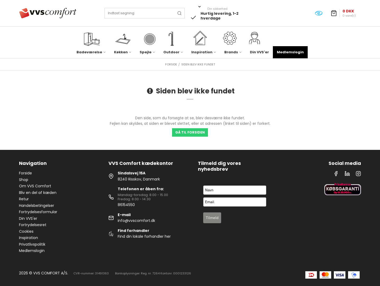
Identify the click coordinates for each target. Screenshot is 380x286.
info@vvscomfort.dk (136, 220)
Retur (24, 199)
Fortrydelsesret (32, 224)
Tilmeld (212, 217)
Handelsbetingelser (36, 205)
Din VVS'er (259, 52)
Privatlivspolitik (32, 244)
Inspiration (28, 237)
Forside (25, 173)
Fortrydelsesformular (38, 211)
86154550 (126, 204)
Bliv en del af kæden (37, 192)
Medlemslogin (290, 52)
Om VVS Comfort (35, 186)
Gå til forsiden (190, 132)
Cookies (26, 231)
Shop (23, 179)
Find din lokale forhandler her (144, 236)
